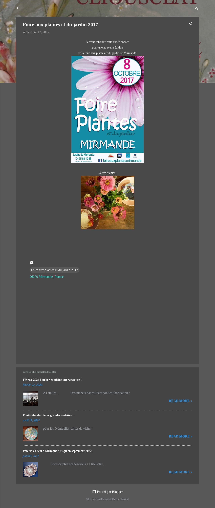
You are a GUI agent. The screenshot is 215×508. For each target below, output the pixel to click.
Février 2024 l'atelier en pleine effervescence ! (52, 379)
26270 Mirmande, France (47, 277)
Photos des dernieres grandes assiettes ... (49, 415)
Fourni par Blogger (107, 492)
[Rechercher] (197, 9)
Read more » (180, 401)
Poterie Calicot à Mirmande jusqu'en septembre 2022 (57, 451)
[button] (190, 24)
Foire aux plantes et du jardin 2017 (54, 270)
